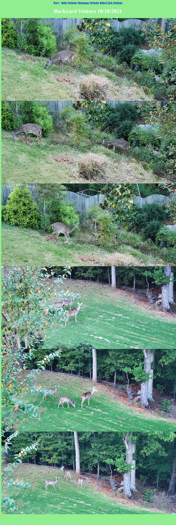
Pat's (56, 2)
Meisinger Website (88, 2)
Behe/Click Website (111, 2)
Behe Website (69, 2)
